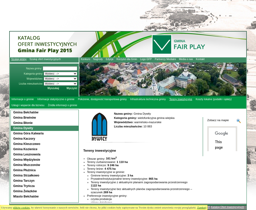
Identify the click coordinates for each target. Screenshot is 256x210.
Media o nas (186, 59)
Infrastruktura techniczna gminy (148, 99)
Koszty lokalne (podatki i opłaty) (214, 99)
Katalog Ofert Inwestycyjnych (227, 207)
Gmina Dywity (23, 128)
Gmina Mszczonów (26, 165)
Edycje (110, 59)
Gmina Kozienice (25, 149)
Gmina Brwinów (24, 117)
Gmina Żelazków (25, 191)
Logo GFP (146, 59)
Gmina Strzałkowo (26, 175)
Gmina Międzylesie (26, 159)
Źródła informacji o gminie (62, 105)
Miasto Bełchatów (25, 196)
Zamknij (201, 207)
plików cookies (21, 207)
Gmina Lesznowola (26, 154)
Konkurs (85, 59)
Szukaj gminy (18, 59)
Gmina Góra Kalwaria (28, 133)
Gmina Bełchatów (25, 112)
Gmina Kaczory (24, 138)
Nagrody (98, 59)
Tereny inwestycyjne (180, 99)
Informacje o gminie (23, 99)
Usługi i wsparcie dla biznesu (28, 105)
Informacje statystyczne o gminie (55, 99)
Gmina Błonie (22, 123)
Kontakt (200, 59)
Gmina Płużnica (24, 170)
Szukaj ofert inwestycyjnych (45, 59)
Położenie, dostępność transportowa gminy (102, 99)
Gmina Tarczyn (23, 180)
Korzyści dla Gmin (126, 59)
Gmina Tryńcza (23, 186)
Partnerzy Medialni (165, 59)
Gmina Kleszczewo (26, 144)
